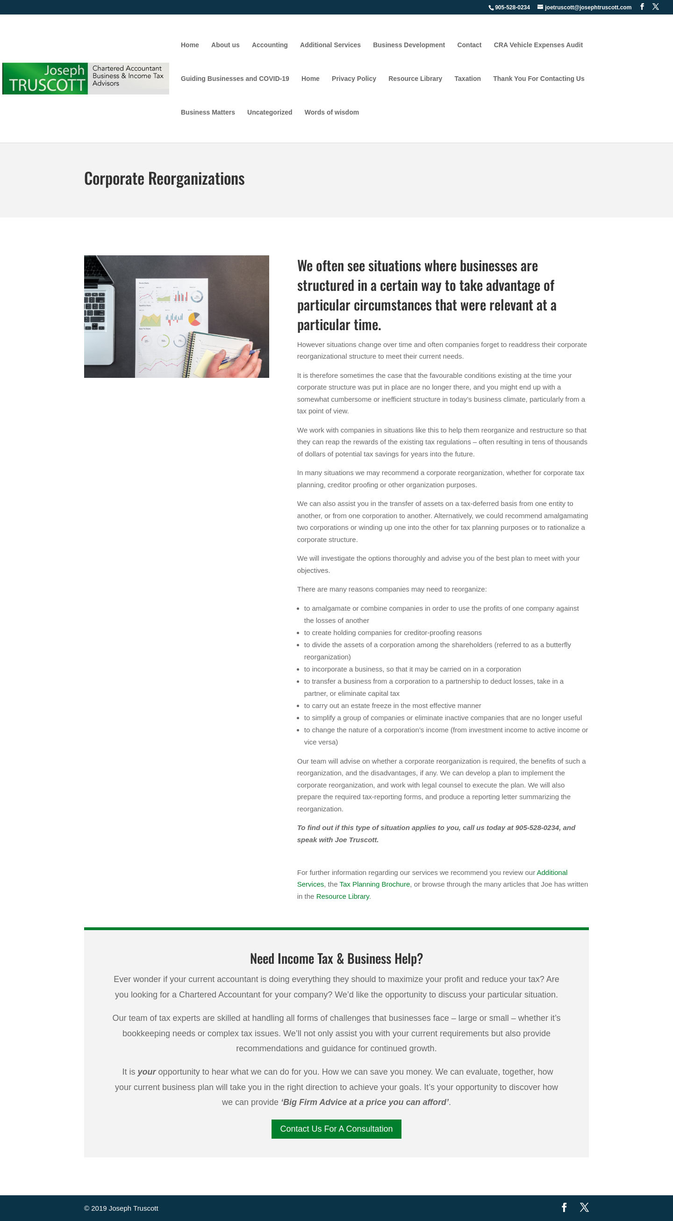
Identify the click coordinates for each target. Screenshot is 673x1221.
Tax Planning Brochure (374, 884)
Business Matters (208, 112)
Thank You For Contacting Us (539, 78)
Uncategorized (269, 112)
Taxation (468, 78)
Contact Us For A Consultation (336, 1129)
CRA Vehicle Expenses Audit (538, 45)
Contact (469, 45)
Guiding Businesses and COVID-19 (235, 78)
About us (225, 45)
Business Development (409, 45)
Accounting (270, 45)
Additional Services (330, 45)
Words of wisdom (332, 112)
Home (190, 45)
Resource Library (415, 78)
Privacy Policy (354, 78)
